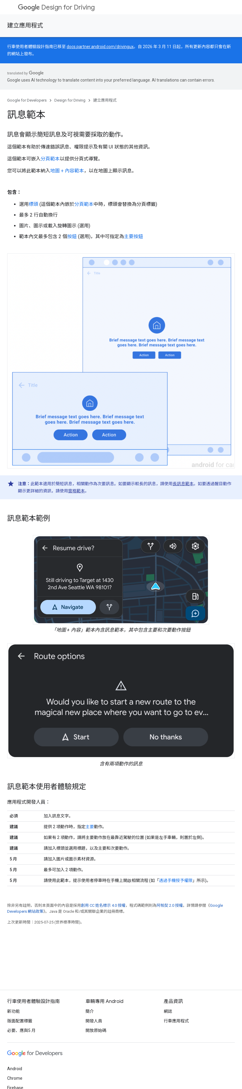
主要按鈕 (133, 236)
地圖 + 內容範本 (67, 171)
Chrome (14, 1078)
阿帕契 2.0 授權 (170, 905)
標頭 (33, 204)
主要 (89, 826)
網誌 (168, 1011)
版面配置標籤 (19, 1020)
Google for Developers (27, 100)
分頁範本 (50, 159)
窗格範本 (76, 490)
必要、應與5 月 (21, 1030)
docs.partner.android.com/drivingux (100, 46)
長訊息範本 (183, 483)
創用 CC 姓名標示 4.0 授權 (103, 905)
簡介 (89, 1011)
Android (14, 1068)
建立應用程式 (25, 25)
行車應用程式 (176, 1020)
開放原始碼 (95, 1030)
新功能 (13, 1011)
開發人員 (93, 1020)
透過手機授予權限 (175, 880)
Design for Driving (56, 7)
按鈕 (72, 236)
